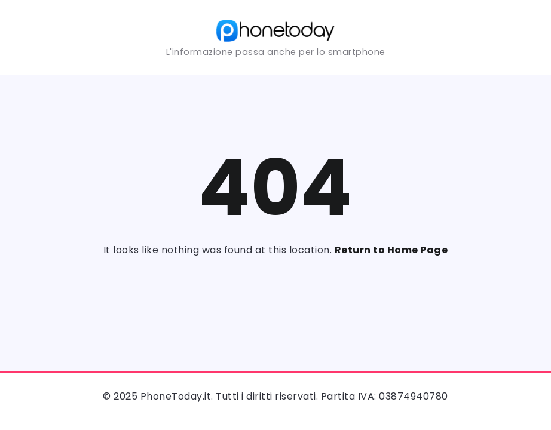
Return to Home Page (391, 250)
